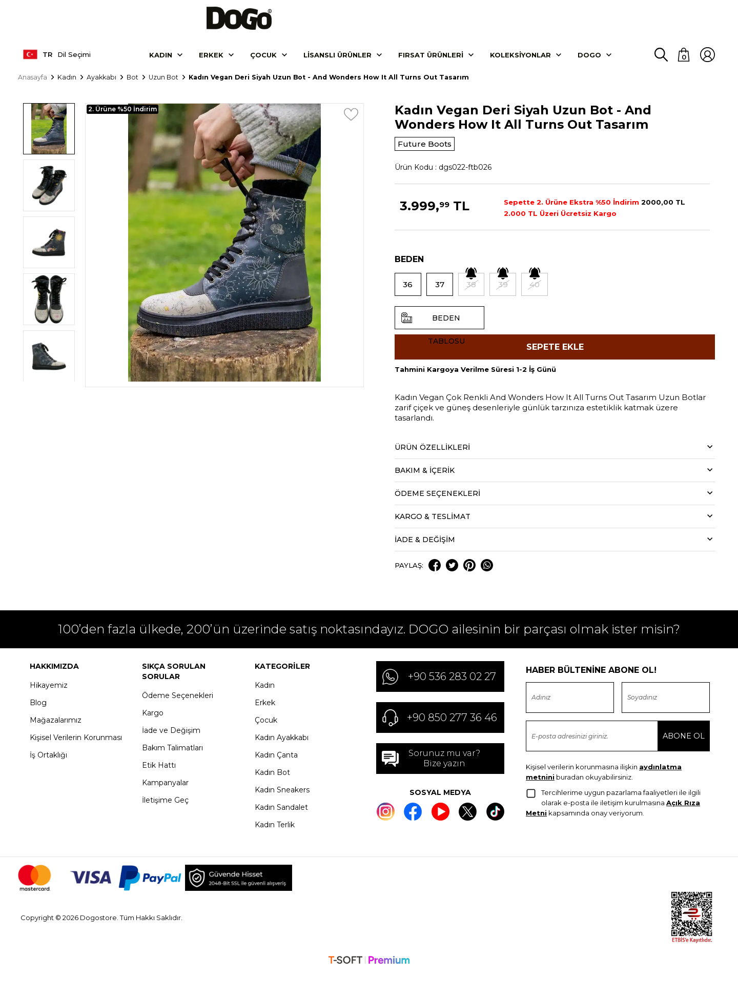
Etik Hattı (159, 780)
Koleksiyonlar (520, 63)
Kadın (160, 63)
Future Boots (430, 152)
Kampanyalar (165, 798)
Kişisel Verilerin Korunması (76, 753)
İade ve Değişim (171, 745)
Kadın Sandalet (281, 822)
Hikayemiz (49, 700)
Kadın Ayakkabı (282, 753)
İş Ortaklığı (48, 770)
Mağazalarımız (55, 735)
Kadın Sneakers (282, 805)
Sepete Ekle (554, 359)
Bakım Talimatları (172, 763)
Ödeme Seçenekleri (177, 710)
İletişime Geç (165, 815)
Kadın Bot (272, 787)
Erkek (211, 63)
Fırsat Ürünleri (430, 63)
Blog (38, 718)
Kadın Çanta (276, 770)
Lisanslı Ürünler (337, 63)
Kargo (152, 728)
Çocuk (263, 63)
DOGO (589, 63)
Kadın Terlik (275, 840)
